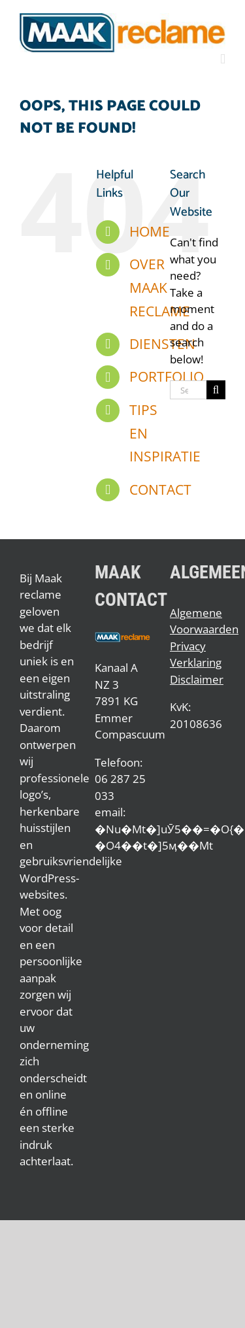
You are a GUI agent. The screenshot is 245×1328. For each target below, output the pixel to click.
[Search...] (188, 389)
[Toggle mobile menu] (222, 59)
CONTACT (160, 489)
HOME (149, 231)
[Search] (215, 389)
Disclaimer (196, 679)
